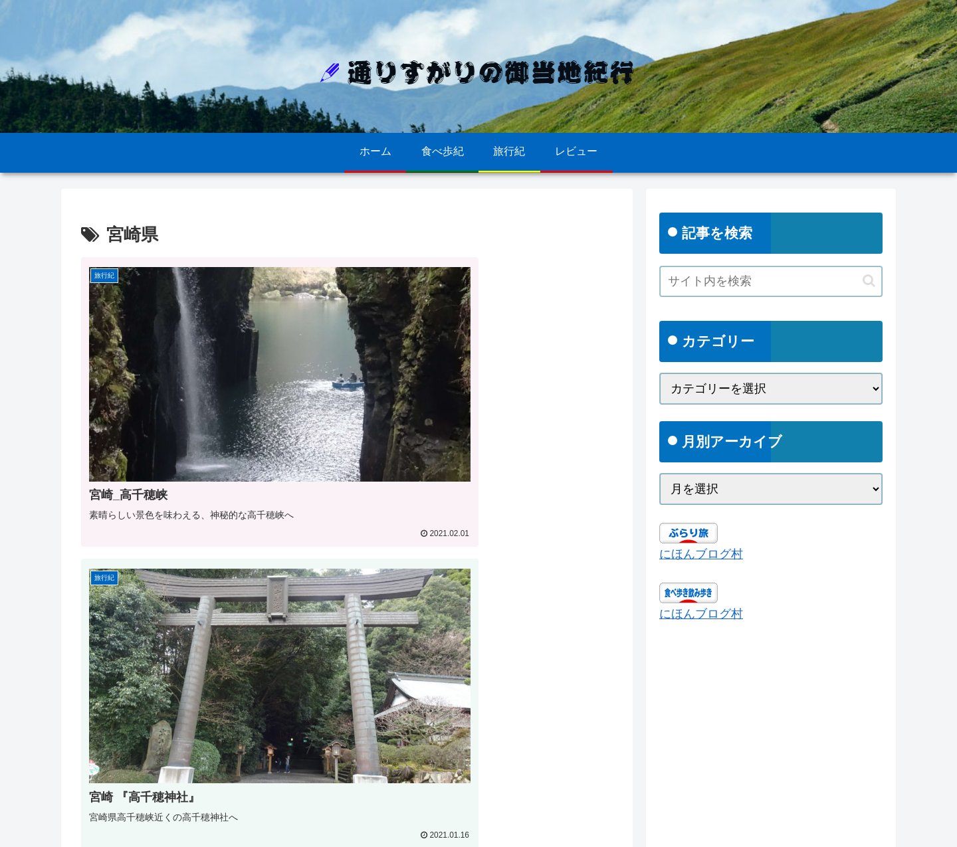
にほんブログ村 (701, 554)
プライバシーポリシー (162, 827)
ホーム (88, 827)
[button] (869, 280)
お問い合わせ (250, 827)
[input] (771, 281)
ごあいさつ (315, 827)
